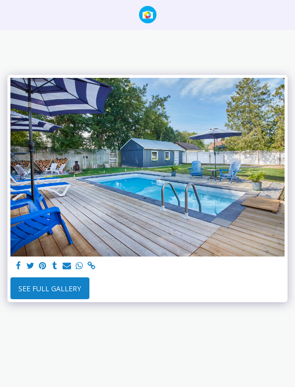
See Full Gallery (49, 288)
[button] (10, 14)
